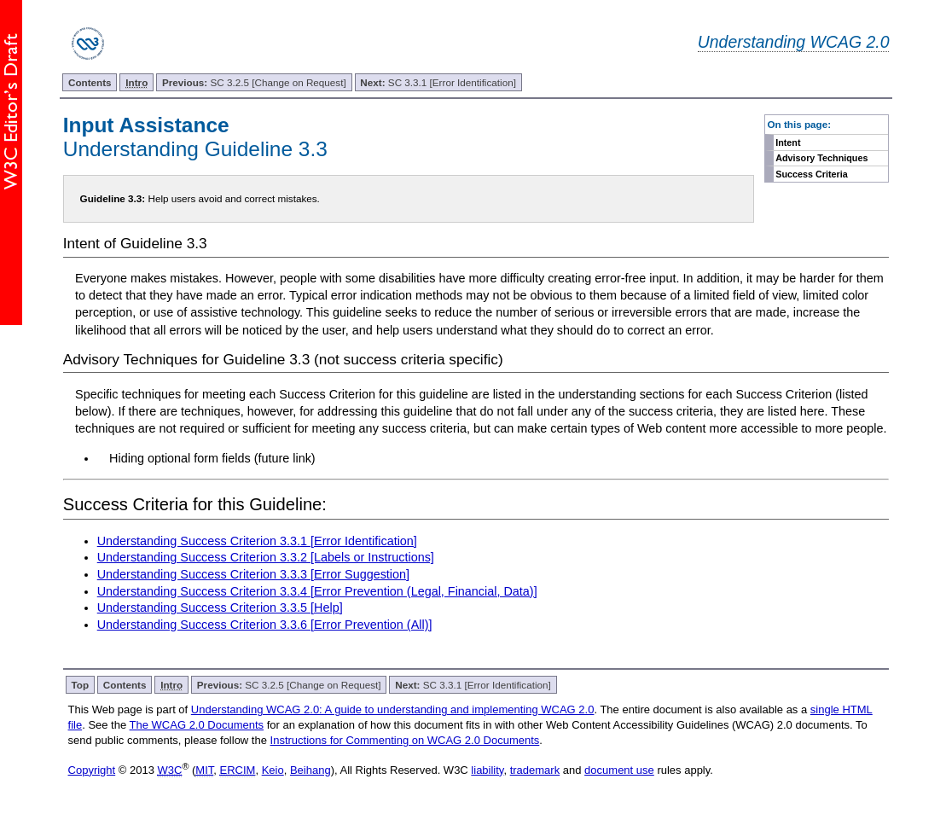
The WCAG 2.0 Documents (197, 724)
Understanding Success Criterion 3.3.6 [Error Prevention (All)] (264, 624)
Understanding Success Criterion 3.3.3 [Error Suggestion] (253, 574)
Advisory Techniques (821, 158)
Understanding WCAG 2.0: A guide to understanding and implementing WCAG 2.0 (393, 709)
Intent (787, 142)
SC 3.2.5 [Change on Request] (254, 82)
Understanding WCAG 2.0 (794, 41)
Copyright (92, 770)
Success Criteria (811, 174)
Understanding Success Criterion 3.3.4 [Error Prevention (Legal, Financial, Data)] (317, 591)
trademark (535, 770)
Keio (273, 770)
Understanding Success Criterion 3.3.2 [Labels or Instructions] (265, 557)
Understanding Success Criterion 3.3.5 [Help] (220, 607)
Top (81, 684)
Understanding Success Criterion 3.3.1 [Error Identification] (257, 541)
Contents (90, 82)
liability (487, 770)
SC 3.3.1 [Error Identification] (438, 82)
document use (619, 770)
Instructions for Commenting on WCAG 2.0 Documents (405, 740)
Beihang (310, 770)
